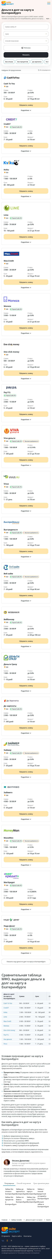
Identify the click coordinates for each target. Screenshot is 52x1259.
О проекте (6, 1236)
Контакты (27, 1236)
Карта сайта (17, 1236)
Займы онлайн (16, 1220)
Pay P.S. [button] (6, 1035)
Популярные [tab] (9, 1183)
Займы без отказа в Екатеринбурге (10, 1191)
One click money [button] (9, 1030)
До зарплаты (36, 62)
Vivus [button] (5, 1044)
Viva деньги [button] (8, 1039)
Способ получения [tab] (24, 1183)
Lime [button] (5, 1017)
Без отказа (9, 62)
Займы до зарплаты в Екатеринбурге (21, 1191)
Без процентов (22, 62)
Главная (4, 1220)
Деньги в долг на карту (34, 1220)
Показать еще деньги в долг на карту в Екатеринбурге (26, 962)
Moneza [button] (6, 1026)
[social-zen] (11, 1240)
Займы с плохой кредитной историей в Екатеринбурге (43, 1194)
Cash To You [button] (8, 1003)
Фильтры (26, 48)
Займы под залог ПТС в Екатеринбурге (32, 1199)
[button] (26, 110)
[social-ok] (7, 1240)
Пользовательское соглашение (28, 1253)
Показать (26, 55)
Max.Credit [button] (7, 1021)
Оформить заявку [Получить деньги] (26, 105)
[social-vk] (3, 1240)
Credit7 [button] (6, 1008)
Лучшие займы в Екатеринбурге (43, 1204)
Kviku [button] (5, 1012)
